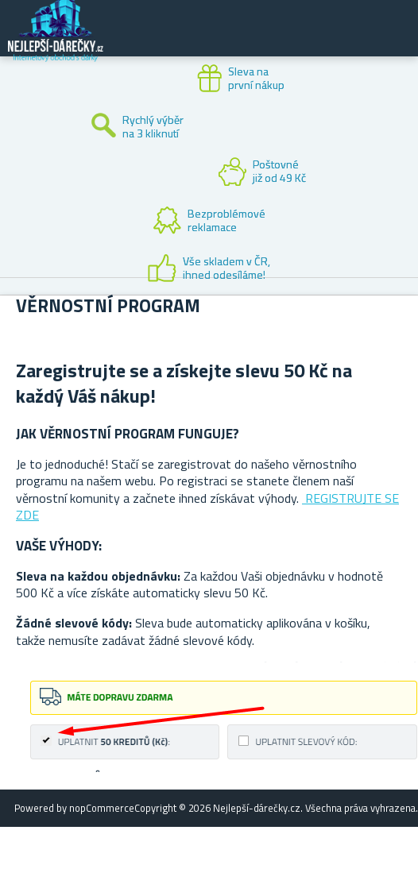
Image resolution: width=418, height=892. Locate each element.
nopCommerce (101, 808)
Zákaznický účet (308, 41)
